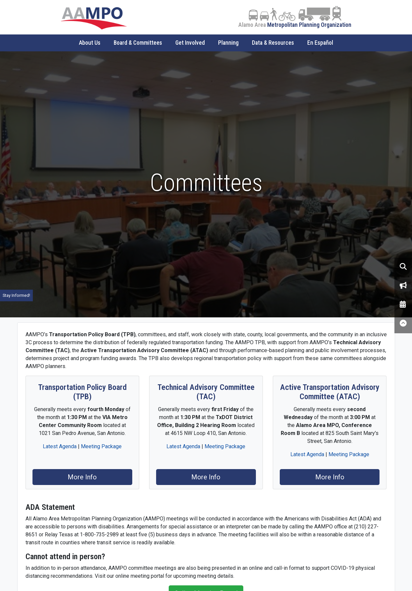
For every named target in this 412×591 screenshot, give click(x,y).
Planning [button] (228, 42)
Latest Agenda (60, 446)
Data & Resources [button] (273, 42)
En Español (320, 42)
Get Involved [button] (190, 42)
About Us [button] (89, 42)
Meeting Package (101, 446)
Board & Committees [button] (138, 42)
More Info (82, 477)
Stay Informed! (16, 295)
